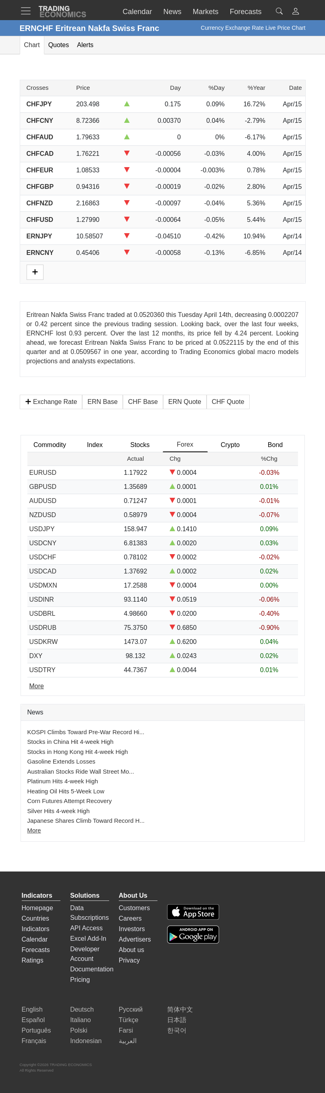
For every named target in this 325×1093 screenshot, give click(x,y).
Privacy (129, 960)
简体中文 (180, 1009)
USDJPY (42, 529)
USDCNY (43, 543)
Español (33, 1019)
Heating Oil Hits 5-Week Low (65, 791)
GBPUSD (43, 486)
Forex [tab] (185, 444)
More (34, 830)
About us (131, 949)
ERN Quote (184, 401)
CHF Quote (228, 401)
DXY (36, 655)
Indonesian (85, 1040)
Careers (130, 918)
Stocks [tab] (139, 444)
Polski (78, 1030)
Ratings (32, 960)
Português (36, 1030)
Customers (134, 908)
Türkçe (129, 1019)
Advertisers (135, 939)
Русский (131, 1009)
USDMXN (43, 585)
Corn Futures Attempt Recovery (69, 800)
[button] (295, 12)
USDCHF (42, 557)
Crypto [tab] (230, 444)
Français (34, 1040)
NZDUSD (42, 514)
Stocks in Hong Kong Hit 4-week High (77, 751)
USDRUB (43, 627)
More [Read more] (36, 686)
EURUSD (43, 472)
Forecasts (36, 949)
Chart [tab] (32, 44)
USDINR (41, 599)
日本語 (176, 1019)
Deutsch (82, 1009)
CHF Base (143, 401)
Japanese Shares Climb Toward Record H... (86, 820)
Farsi (126, 1030)
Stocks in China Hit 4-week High (70, 741)
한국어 (176, 1030)
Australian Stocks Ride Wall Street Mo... (80, 771)
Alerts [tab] (85, 44)
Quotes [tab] (58, 44)
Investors (132, 928)
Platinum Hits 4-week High (62, 781)
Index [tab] (95, 444)
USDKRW (43, 641)
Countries (35, 918)
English (32, 1009)
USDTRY (42, 670)
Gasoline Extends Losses (61, 761)
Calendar (35, 939)
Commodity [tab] (49, 444)
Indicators (36, 928)
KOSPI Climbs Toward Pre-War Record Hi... (86, 732)
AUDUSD (43, 500)
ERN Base (102, 401)
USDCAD (43, 571)
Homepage (37, 908)
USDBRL (42, 613)
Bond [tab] (275, 444)
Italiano (80, 1019)
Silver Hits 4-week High (58, 810)
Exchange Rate (51, 401)
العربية (128, 1040)
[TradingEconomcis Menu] (28, 11)
